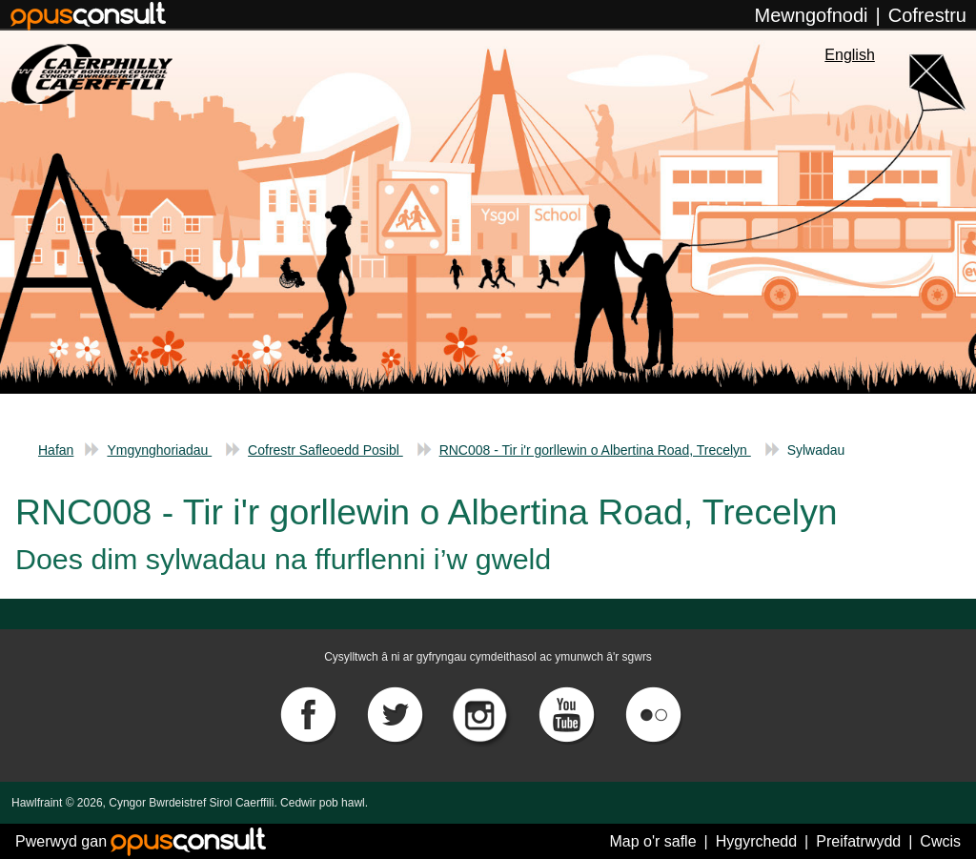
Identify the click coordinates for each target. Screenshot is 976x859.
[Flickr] (653, 714)
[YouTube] (568, 714)
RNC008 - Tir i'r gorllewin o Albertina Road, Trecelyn (595, 450)
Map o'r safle (652, 841)
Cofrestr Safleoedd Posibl (325, 450)
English (849, 55)
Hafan (55, 450)
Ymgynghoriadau (159, 450)
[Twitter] (396, 714)
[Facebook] (309, 714)
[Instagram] (482, 714)
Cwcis (940, 841)
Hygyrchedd (756, 841)
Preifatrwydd (858, 841)
